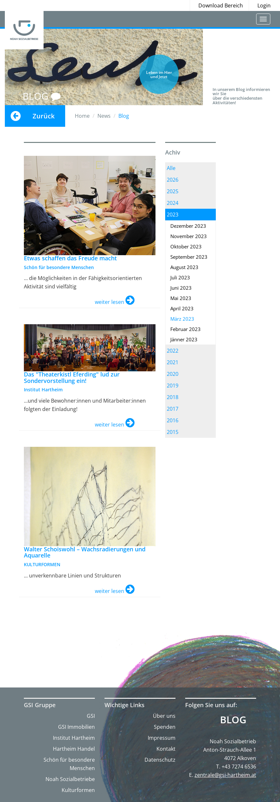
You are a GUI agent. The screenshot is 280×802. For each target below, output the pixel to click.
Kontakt (165, 748)
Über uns (164, 715)
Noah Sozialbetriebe (70, 779)
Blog (233, 719)
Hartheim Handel (74, 748)
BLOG (42, 96)
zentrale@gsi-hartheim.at (225, 774)
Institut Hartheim (74, 737)
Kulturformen (78, 790)
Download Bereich (220, 5)
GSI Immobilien (76, 726)
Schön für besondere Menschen (69, 764)
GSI (91, 715)
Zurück (44, 116)
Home (82, 115)
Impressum (161, 737)
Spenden (164, 726)
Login (264, 5)
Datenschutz (160, 759)
